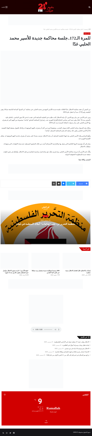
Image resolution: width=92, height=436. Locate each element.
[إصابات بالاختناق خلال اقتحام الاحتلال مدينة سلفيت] (76, 261)
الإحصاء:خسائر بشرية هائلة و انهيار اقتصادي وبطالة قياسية (72, 352)
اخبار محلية (80, 29)
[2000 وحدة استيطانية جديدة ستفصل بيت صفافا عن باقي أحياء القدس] (45, 261)
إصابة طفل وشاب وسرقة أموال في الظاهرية (75, 345)
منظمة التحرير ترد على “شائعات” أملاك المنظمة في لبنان (45, 223)
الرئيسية (87, 29)
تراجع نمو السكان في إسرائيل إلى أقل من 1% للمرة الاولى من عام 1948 (67, 355)
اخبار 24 (45, 216)
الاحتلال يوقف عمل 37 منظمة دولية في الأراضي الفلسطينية (71, 342)
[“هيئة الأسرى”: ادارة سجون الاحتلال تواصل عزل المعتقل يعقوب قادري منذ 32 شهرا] (14, 261)
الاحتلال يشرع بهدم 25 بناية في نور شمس (77, 348)
